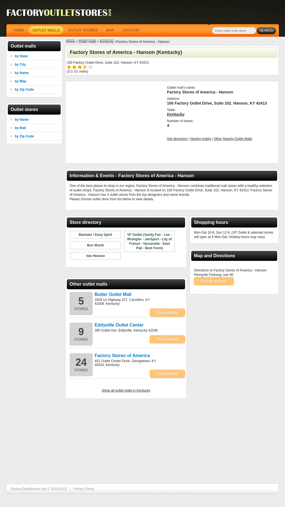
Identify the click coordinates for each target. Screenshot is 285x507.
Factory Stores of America (122, 355)
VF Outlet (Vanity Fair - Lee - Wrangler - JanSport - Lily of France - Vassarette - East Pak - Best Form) (149, 241)
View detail (167, 312)
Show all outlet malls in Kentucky (126, 390)
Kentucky (176, 114)
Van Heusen (95, 256)
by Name (22, 73)
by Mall (20, 128)
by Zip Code (24, 89)
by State (21, 56)
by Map (20, 81)
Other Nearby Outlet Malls (233, 139)
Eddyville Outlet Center (119, 325)
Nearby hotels (200, 139)
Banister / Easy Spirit (95, 235)
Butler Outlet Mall (113, 294)
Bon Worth (95, 245)
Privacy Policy (83, 489)
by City (20, 64)
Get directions (177, 139)
